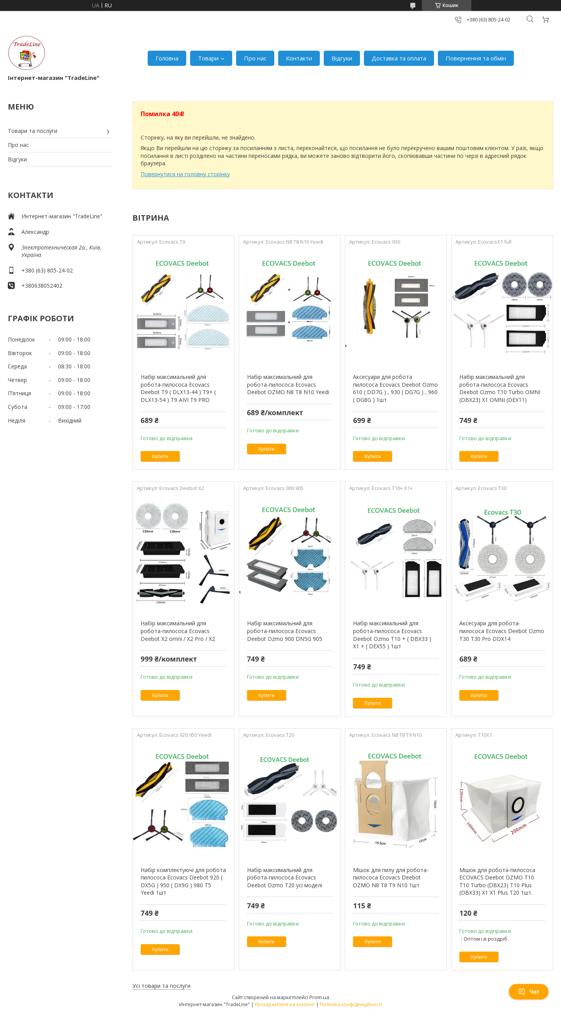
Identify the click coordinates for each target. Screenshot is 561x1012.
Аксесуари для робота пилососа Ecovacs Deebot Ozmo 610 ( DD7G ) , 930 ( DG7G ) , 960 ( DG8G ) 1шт (395, 388)
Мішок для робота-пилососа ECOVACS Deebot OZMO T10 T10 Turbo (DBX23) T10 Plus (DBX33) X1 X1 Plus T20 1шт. (497, 881)
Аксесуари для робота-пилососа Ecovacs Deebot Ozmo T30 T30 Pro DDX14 (501, 630)
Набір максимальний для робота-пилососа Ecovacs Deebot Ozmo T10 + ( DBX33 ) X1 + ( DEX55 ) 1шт (392, 634)
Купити (160, 456)
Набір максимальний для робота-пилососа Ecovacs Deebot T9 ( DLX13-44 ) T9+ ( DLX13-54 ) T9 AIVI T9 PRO (178, 388)
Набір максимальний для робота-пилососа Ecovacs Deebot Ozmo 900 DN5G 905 (284, 630)
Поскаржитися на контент (285, 1004)
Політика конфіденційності (351, 1004)
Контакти (299, 58)
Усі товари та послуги (161, 985)
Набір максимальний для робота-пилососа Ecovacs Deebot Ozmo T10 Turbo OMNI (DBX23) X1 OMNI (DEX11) (499, 388)
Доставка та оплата (399, 58)
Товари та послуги (32, 130)
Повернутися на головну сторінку (185, 174)
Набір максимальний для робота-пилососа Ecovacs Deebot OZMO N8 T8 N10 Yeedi (288, 384)
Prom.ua (319, 997)
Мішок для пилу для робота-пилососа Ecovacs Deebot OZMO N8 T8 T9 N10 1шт (391, 877)
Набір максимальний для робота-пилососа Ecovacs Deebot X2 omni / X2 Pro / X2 (178, 630)
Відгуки (342, 58)
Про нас (255, 58)
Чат (528, 991)
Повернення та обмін (476, 58)
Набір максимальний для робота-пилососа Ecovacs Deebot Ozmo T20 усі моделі (284, 877)
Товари (208, 58)
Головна (166, 58)
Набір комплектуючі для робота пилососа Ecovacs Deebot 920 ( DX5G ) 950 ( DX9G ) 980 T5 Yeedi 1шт (183, 881)
